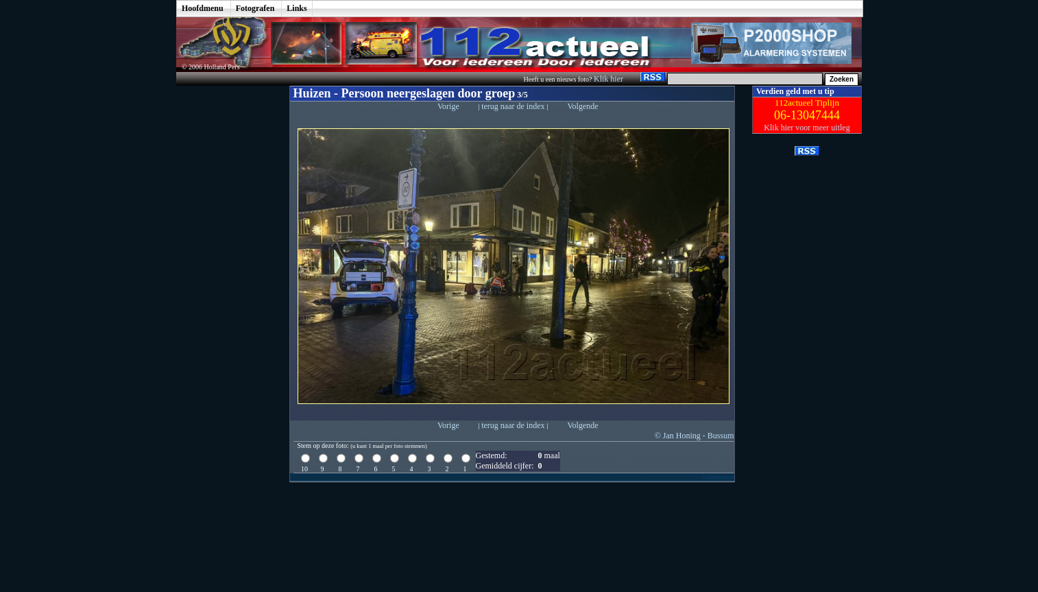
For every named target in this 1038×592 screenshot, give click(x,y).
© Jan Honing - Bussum (694, 435)
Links (296, 8)
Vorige (448, 106)
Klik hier (609, 79)
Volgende (582, 106)
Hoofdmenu (203, 8)
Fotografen (255, 8)
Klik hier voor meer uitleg (806, 127)
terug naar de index (513, 106)
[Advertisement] (223, 291)
